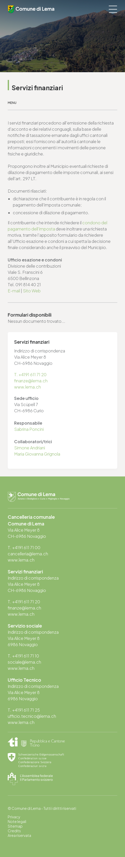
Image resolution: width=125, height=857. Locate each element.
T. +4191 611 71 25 (24, 710)
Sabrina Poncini (29, 429)
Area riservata (19, 835)
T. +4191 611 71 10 (23, 655)
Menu (12, 103)
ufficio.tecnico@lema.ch (32, 716)
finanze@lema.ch (31, 380)
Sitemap (15, 826)
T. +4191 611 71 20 (30, 374)
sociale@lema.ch (24, 662)
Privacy (14, 816)
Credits (14, 830)
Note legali (17, 821)
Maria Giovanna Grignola (37, 454)
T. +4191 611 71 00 (24, 547)
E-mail (14, 290)
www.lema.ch (27, 387)
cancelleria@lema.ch (28, 553)
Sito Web (32, 290)
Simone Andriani (29, 447)
